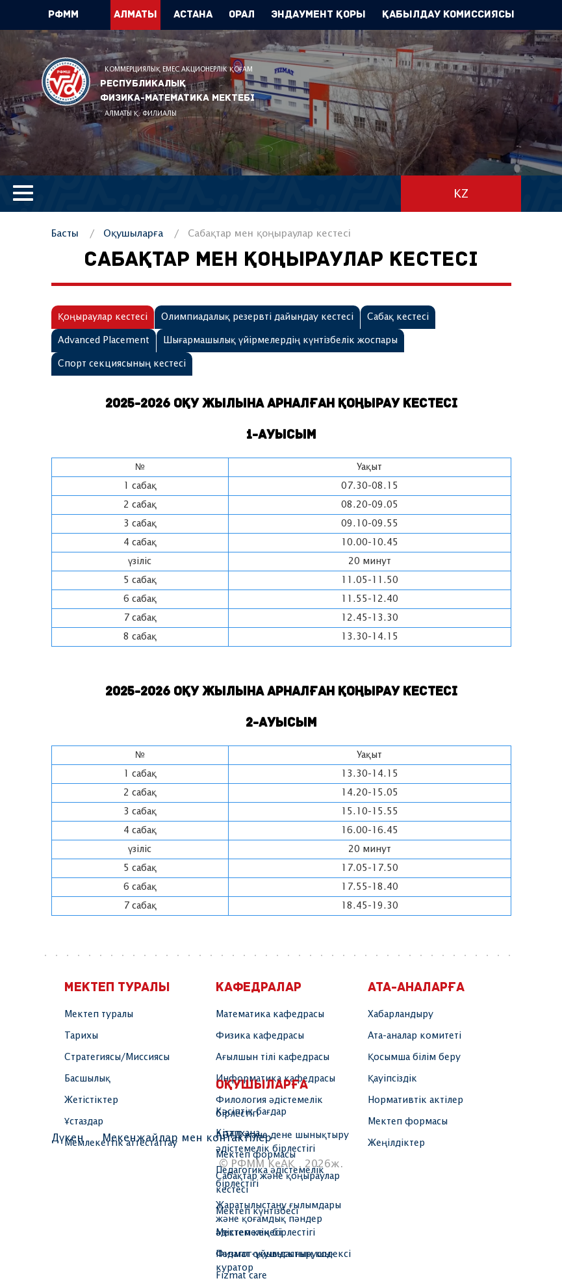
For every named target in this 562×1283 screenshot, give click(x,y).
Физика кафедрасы (260, 1036)
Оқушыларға (133, 234)
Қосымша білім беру (414, 1057)
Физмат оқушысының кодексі (283, 1254)
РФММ (66, 81)
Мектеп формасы (408, 1121)
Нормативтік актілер (415, 1100)
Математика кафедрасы (270, 1014)
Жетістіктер (91, 1100)
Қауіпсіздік (392, 1078)
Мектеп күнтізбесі (257, 1211)
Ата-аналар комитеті (414, 1036)
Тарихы (81, 1036)
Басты (65, 234)
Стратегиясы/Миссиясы (117, 1057)
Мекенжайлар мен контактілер (187, 1138)
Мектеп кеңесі (249, 1233)
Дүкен (67, 1138)
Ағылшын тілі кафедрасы (272, 1057)
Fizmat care (241, 1275)
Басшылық (87, 1078)
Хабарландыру (400, 1014)
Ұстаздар (83, 1121)
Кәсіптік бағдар (251, 1112)
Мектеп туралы (98, 1014)
